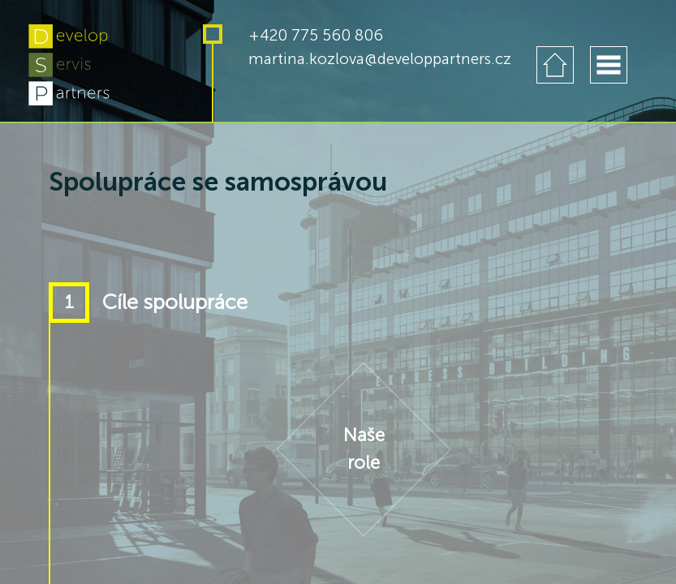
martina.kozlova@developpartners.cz (379, 58)
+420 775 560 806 (315, 35)
